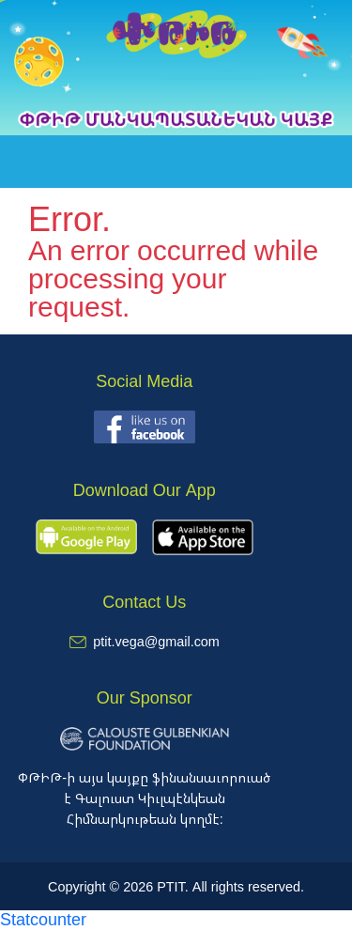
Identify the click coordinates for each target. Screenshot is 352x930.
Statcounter (43, 918)
